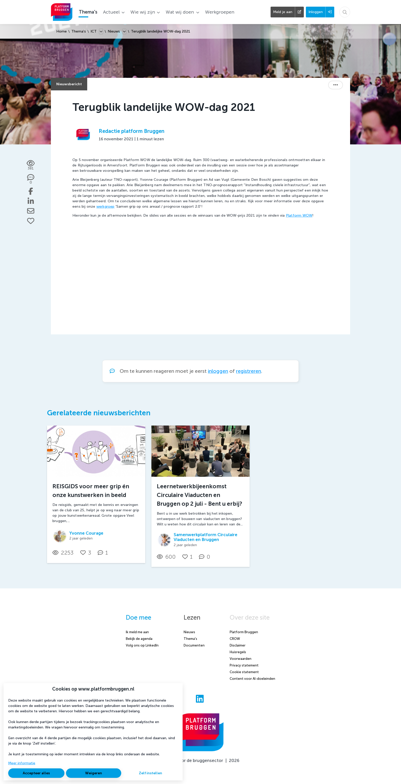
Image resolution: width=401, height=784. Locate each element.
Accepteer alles (36, 773)
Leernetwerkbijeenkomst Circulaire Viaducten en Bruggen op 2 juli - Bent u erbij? (199, 495)
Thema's (78, 31)
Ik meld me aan (137, 632)
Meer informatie (21, 763)
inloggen (218, 371)
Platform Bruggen (244, 632)
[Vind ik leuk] (31, 221)
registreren (248, 371)
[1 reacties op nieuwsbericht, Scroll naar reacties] (104, 553)
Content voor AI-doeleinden (252, 679)
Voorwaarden (240, 659)
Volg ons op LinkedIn (142, 645)
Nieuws (114, 31)
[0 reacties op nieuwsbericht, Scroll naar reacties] (31, 179)
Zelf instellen (150, 773)
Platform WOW (299, 215)
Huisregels (238, 652)
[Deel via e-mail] (31, 211)
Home (61, 31)
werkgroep (105, 206)
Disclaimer (238, 645)
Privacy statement (244, 665)
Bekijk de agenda (139, 639)
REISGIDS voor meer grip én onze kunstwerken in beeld (90, 491)
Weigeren (93, 773)
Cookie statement (244, 672)
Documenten (194, 645)
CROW (235, 639)
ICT (94, 31)
